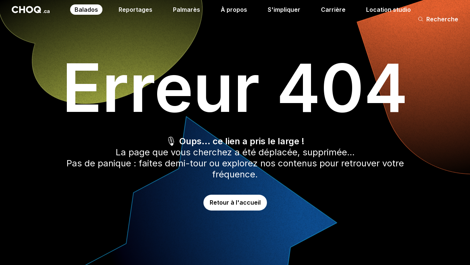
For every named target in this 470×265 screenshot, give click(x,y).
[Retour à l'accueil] (31, 9)
